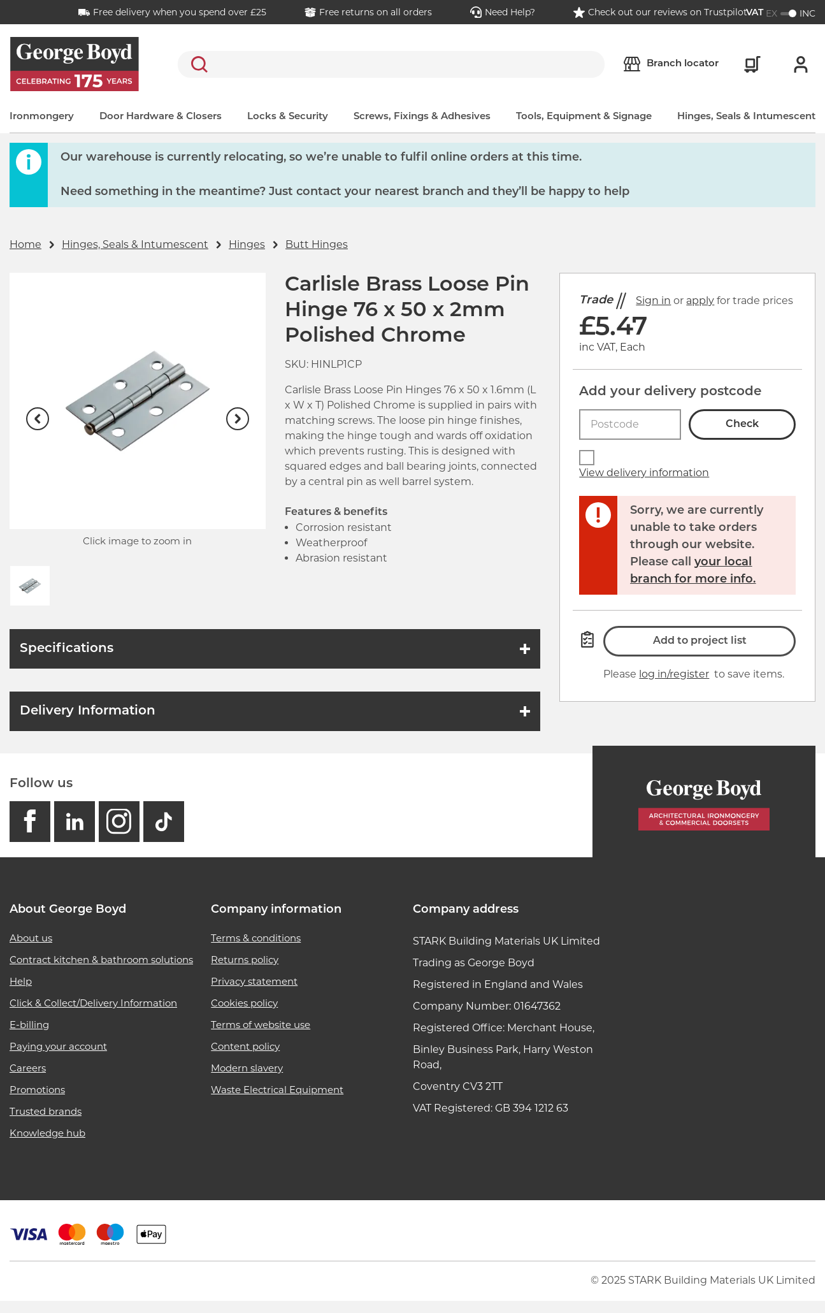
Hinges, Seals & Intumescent (746, 117)
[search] (391, 64)
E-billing (29, 1025)
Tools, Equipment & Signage (584, 117)
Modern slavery (247, 1068)
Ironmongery (42, 117)
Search (197, 64)
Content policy (245, 1046)
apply (700, 300)
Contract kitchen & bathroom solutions (101, 960)
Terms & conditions (256, 938)
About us (31, 938)
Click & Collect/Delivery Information (93, 1003)
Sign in (653, 300)
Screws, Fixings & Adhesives (422, 117)
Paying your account (58, 1046)
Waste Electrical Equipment (277, 1090)
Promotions (37, 1090)
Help (21, 981)
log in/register (674, 674)
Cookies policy (244, 1003)
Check (742, 424)
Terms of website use (260, 1025)
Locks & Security (287, 117)
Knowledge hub (47, 1133)
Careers (28, 1068)
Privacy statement (254, 981)
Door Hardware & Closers (160, 117)
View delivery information (644, 473)
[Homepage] (704, 801)
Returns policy (244, 960)
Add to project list (700, 641)
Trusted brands (46, 1111)
